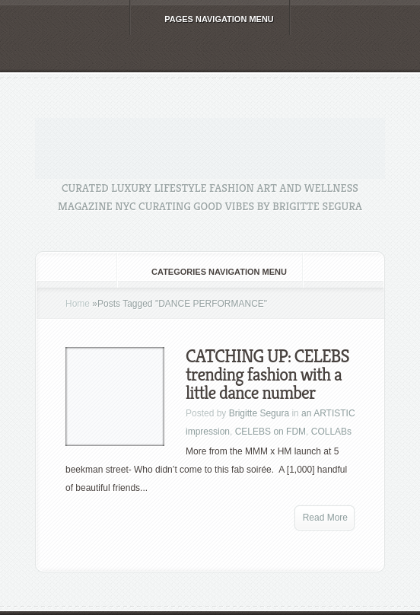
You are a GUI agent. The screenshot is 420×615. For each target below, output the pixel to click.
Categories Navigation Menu (209, 271)
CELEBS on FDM (270, 431)
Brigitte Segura (259, 413)
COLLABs (331, 431)
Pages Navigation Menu (209, 19)
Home (77, 303)
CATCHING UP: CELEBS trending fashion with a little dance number (267, 374)
